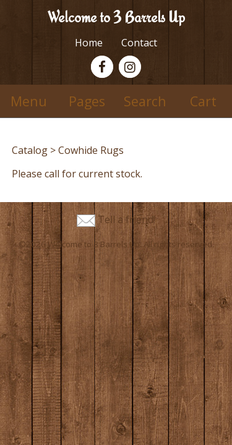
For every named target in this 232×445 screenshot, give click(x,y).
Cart (203, 101)
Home (89, 42)
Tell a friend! (126, 219)
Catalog (30, 150)
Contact (139, 42)
